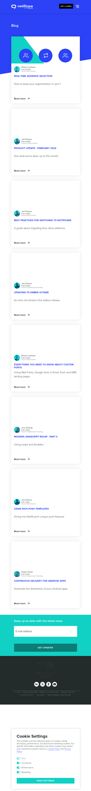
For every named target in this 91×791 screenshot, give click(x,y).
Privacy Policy (68, 692)
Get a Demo (66, 6)
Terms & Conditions (48, 692)
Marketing (26, 772)
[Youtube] (54, 684)
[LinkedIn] (36, 684)
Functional (26, 763)
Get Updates (45, 647)
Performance (27, 767)
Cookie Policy (27, 695)
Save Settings (45, 780)
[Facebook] (48, 684)
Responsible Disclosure (59, 695)
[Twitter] (42, 684)
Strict (24, 758)
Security (40, 695)
